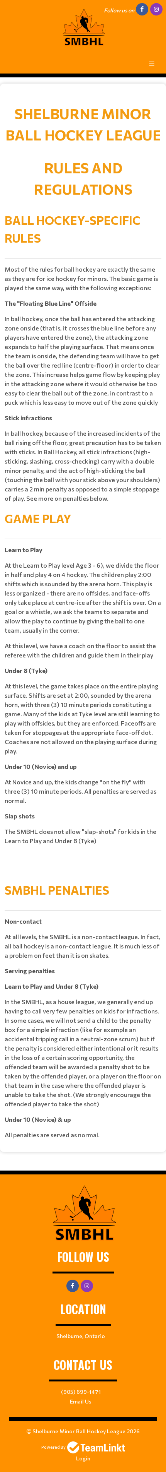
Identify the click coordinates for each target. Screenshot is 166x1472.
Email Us (80, 1401)
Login (83, 1458)
